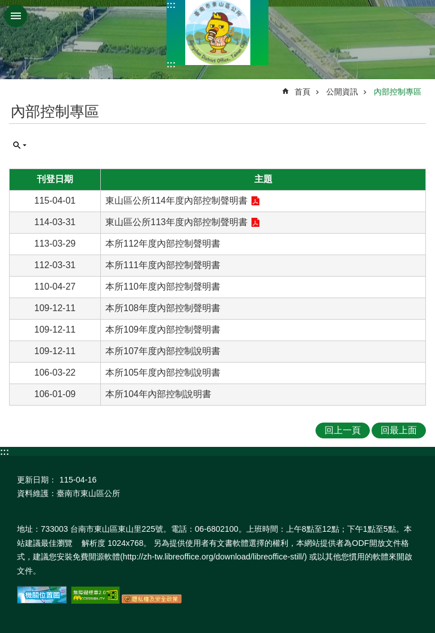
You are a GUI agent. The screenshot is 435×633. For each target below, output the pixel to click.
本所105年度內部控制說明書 (162, 372)
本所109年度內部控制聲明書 (162, 329)
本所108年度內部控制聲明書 (162, 308)
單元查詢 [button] (20, 145)
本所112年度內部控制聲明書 (162, 243)
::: (171, 5)
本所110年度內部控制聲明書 (162, 286)
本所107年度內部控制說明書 (162, 351)
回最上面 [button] (399, 430)
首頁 (302, 91)
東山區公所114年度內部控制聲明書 (176, 200)
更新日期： (37, 479)
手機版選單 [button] (16, 16)
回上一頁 (343, 430)
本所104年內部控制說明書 (158, 394)
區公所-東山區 (217, 32)
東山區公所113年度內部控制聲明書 (176, 222)
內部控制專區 (397, 91)
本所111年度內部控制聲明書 (162, 265)
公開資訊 (342, 91)
